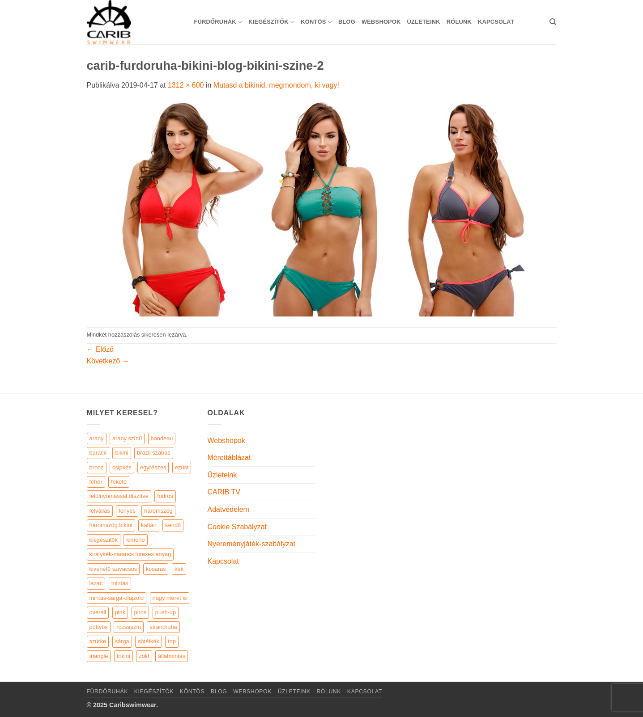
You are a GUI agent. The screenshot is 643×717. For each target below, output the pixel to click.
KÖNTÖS (316, 22)
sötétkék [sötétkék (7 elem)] (148, 641)
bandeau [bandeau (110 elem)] (162, 438)
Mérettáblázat (229, 457)
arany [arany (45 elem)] (96, 438)
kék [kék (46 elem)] (179, 568)
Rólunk (459, 21)
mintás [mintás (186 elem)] (119, 583)
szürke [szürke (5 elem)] (97, 641)
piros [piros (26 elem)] (140, 612)
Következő (108, 361)
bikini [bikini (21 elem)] (121, 452)
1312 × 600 (186, 85)
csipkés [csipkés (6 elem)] (122, 467)
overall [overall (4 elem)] (97, 612)
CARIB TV (224, 492)
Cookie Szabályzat (237, 527)
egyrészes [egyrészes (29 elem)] (153, 467)
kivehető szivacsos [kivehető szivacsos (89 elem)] (113, 568)
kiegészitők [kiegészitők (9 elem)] (103, 539)
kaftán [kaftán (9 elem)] (149, 525)
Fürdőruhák (218, 22)
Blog (346, 21)
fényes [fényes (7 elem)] (127, 510)
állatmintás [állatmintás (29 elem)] (171, 656)
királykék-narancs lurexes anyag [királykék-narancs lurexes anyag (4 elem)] (130, 554)
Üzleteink (423, 21)
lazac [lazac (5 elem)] (96, 583)
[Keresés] (552, 21)
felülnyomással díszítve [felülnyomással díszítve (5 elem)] (119, 496)
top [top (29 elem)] (172, 641)
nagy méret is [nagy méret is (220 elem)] (170, 598)
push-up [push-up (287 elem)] (165, 612)
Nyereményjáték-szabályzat (252, 544)
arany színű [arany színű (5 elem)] (127, 438)
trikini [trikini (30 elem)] (123, 656)
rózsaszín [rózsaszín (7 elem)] (128, 627)
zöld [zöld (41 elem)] (144, 656)
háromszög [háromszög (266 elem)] (158, 510)
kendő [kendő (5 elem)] (173, 525)
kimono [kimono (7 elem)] (135, 539)
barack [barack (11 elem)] (97, 452)
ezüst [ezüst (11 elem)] (182, 467)
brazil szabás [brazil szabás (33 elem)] (153, 452)
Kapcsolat (496, 21)
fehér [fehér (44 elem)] (95, 481)
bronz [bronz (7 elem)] (96, 467)
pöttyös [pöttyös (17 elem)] (98, 627)
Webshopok (381, 21)
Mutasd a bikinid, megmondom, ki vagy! (276, 85)
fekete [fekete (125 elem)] (119, 481)
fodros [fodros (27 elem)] (165, 496)
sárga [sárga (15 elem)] (122, 641)
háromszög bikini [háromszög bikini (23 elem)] (110, 525)
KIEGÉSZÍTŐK (271, 22)
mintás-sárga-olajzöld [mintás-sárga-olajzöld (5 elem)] (116, 598)
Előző (100, 349)
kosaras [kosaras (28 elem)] (156, 568)
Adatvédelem (228, 509)
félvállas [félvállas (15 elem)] (99, 510)
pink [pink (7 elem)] (120, 612)
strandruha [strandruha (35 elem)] (163, 627)
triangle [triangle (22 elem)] (98, 656)
